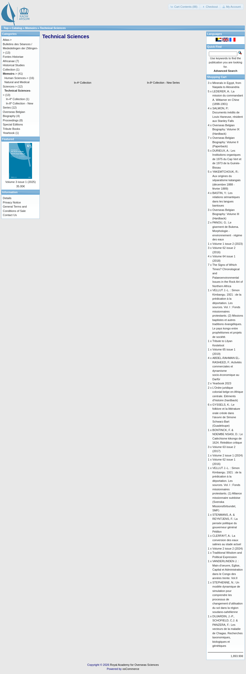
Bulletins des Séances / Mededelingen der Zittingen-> (20, 48)
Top (6, 28)
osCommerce (130, 668)
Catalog (17, 28)
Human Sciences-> (16, 78)
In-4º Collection (15, 99)
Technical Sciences (53, 28)
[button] (184, 7)
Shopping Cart (217, 77)
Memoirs (31, 28)
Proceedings (10, 120)
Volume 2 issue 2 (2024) (227, 548)
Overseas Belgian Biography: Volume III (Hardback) (225, 214)
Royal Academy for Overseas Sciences (134, 664)
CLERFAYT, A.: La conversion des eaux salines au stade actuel (226, 540)
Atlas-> (7, 39)
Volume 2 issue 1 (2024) (227, 455)
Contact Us (10, 215)
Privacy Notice (12, 202)
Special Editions (13, 124)
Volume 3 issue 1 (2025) (20, 181)
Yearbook (9, 132)
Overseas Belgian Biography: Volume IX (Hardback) (226, 129)
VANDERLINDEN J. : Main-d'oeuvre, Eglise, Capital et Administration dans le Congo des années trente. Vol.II (227, 570)
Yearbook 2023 (221, 383)
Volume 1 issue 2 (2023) (227, 243)
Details (7, 198)
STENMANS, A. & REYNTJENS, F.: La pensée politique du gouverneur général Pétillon (225, 523)
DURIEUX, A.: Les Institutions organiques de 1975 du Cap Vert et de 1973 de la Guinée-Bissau (226, 159)
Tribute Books (11, 128)
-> (10, 73)
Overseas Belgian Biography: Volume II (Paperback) (225, 142)
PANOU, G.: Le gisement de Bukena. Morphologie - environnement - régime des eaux (227, 231)
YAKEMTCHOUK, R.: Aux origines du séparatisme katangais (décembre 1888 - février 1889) (226, 180)
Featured (8, 139)
